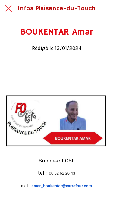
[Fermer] (8, 8)
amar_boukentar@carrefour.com (62, 186)
